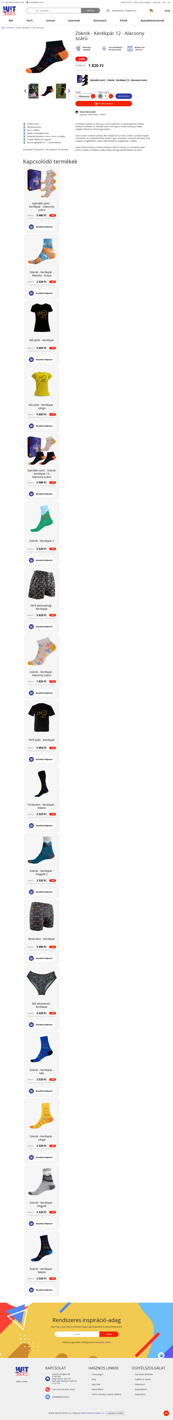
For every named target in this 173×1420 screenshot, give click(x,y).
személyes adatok (103, 1342)
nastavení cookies (115, 1413)
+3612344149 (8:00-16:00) (13, 2)
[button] (121, 11)
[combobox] (85, 96)
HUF (164, 2)
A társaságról (97, 1374)
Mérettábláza (124, 96)
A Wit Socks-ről (126, 2)
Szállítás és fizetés (143, 1379)
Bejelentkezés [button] (141, 1389)
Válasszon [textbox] (84, 96)
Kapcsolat (156, 2)
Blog (94, 1379)
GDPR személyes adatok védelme (106, 1394)
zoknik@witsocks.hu (35, 2)
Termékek (10, 28)
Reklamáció (140, 1384)
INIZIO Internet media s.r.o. (93, 1413)
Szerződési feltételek (144, 1374)
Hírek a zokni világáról (142, 2)
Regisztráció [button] (140, 1394)
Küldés (109, 1334)
